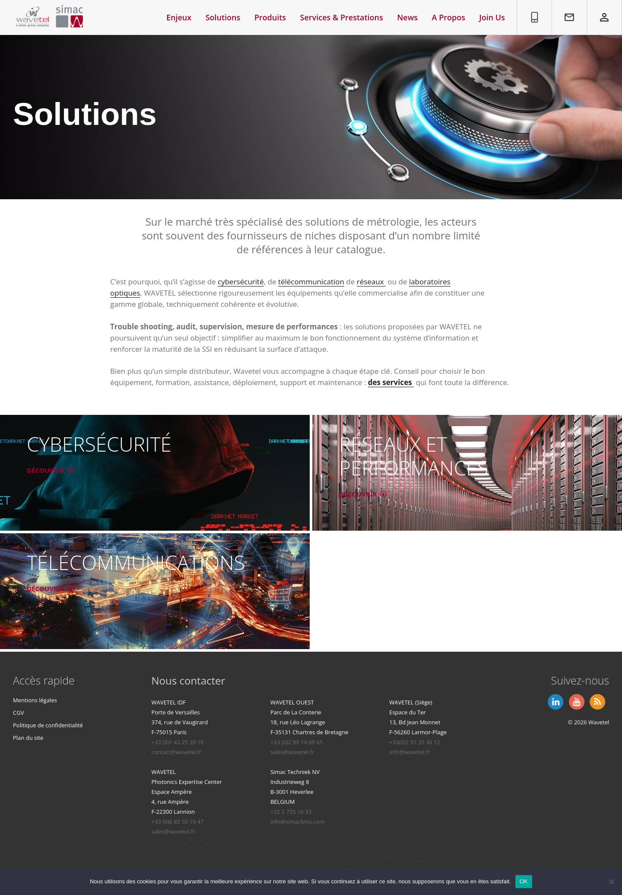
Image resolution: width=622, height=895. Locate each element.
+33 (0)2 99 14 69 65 (365, 742)
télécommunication (311, 282)
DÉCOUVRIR (50, 470)
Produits (270, 17)
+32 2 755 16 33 (359, 811)
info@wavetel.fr (477, 752)
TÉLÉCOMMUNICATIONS (131, 562)
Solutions (223, 17)
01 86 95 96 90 (531, 10)
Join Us (492, 17)
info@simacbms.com (366, 821)
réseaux (371, 282)
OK (524, 881)
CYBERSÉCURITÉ (94, 443)
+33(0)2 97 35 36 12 (482, 742)
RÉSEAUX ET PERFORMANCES (409, 455)
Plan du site (29, 738)
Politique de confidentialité (49, 725)
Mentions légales (36, 700)
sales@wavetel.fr (360, 752)
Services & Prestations (341, 17)
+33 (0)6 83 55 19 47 (246, 821)
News (407, 17)
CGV (19, 713)
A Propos (448, 17)
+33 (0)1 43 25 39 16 (246, 742)
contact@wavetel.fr (245, 752)
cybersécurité (241, 282)
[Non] (611, 881)
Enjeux (178, 17)
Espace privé (599, 10)
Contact (565, 5)
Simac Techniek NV (363, 772)
